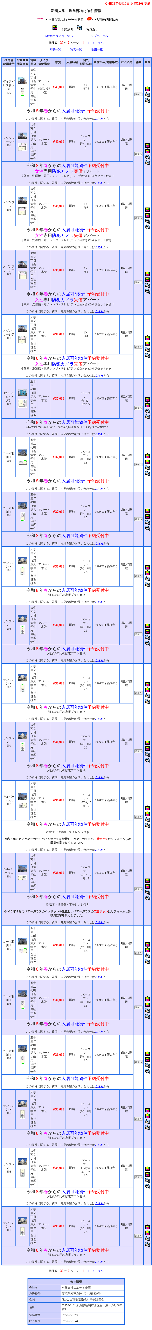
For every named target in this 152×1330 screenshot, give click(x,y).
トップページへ (98, 35)
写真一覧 (76, 49)
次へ (100, 42)
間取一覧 (55, 49)
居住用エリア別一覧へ (58, 35)
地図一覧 (97, 49)
